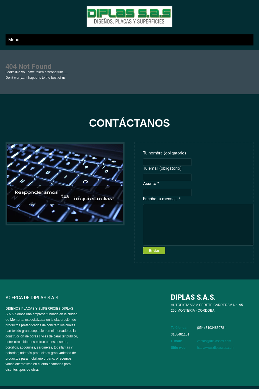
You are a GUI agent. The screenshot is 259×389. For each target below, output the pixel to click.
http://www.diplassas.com (215, 348)
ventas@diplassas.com (214, 341)
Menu (13, 39)
